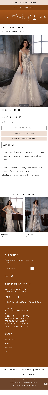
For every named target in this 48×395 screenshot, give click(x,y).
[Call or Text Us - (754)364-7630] (8, 18)
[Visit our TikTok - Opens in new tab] (12, 281)
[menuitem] (3, 17)
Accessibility (39, 375)
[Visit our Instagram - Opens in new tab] (6, 281)
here (27, 393)
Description (9, 149)
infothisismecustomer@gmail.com (23, 307)
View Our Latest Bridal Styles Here (24, 2)
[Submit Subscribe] (32, 273)
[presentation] (11, 219)
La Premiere (18, 28)
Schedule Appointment (24, 136)
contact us (20, 179)
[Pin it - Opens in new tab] (15, 110)
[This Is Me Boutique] (24, 17)
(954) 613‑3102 (12, 302)
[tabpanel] (24, 71)
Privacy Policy (27, 375)
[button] (3, 17)
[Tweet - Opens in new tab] (10, 110)
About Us (10, 345)
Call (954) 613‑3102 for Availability (24, 143)
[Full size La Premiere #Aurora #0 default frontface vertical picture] (24, 71)
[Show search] (45, 18)
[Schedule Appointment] (24, 7)
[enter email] (19, 273)
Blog (7, 357)
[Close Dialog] (2, 389)
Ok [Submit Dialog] (45, 389)
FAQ (7, 349)
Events (8, 353)
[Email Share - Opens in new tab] (19, 110)
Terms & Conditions (11, 375)
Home (5, 28)
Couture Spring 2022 (13, 32)
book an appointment (36, 179)
